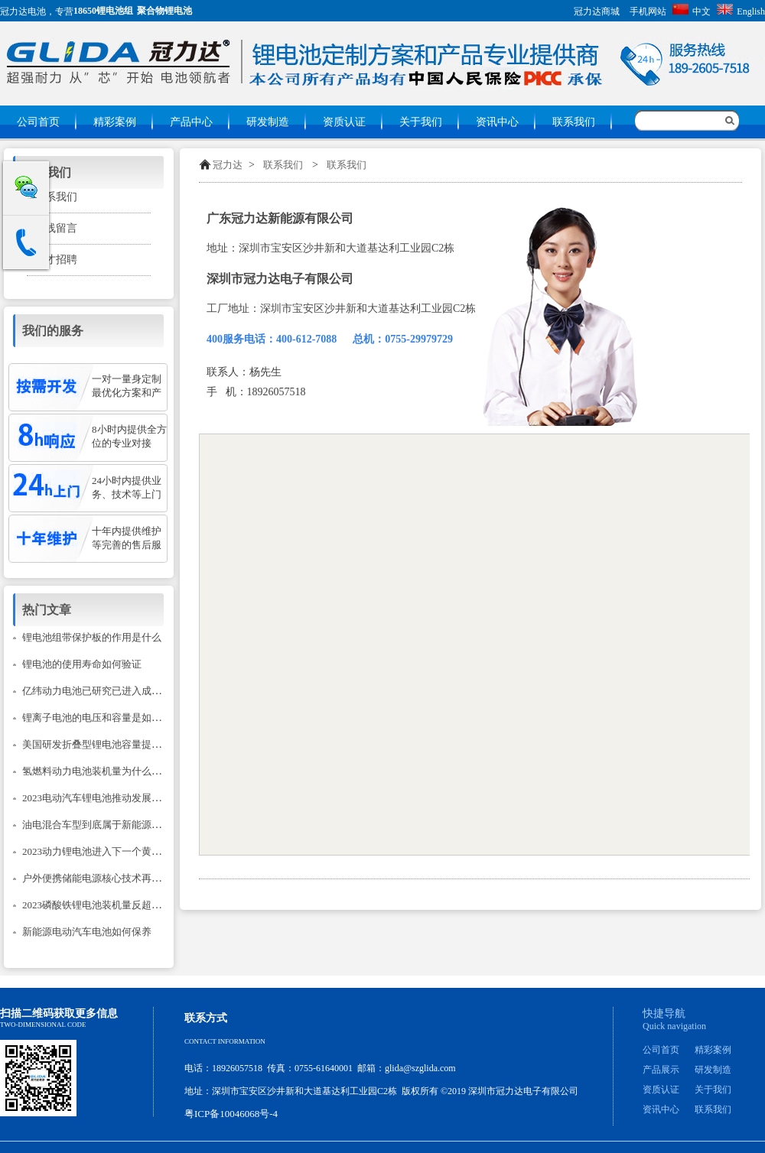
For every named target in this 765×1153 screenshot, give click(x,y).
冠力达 (228, 165)
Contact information (224, 1041)
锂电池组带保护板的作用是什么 (91, 637)
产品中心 (191, 122)
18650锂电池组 (103, 10)
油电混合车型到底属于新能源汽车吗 (101, 824)
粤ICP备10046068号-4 (231, 1113)
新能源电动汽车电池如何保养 (86, 931)
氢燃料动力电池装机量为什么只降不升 (106, 771)
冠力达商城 (597, 11)
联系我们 (573, 122)
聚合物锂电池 (164, 10)
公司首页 (38, 122)
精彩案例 (114, 122)
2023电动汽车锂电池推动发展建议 (96, 798)
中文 (691, 11)
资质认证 (344, 122)
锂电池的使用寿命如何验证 (82, 664)
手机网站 (648, 11)
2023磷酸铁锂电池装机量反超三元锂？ (106, 905)
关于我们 (420, 122)
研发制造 (267, 122)
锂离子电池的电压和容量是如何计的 (101, 717)
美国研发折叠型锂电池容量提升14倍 (101, 744)
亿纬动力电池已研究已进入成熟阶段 (101, 691)
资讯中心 (497, 122)
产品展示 (661, 1069)
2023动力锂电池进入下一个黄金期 (96, 851)
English (741, 11)
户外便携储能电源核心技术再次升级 (101, 878)
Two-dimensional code (43, 1024)
